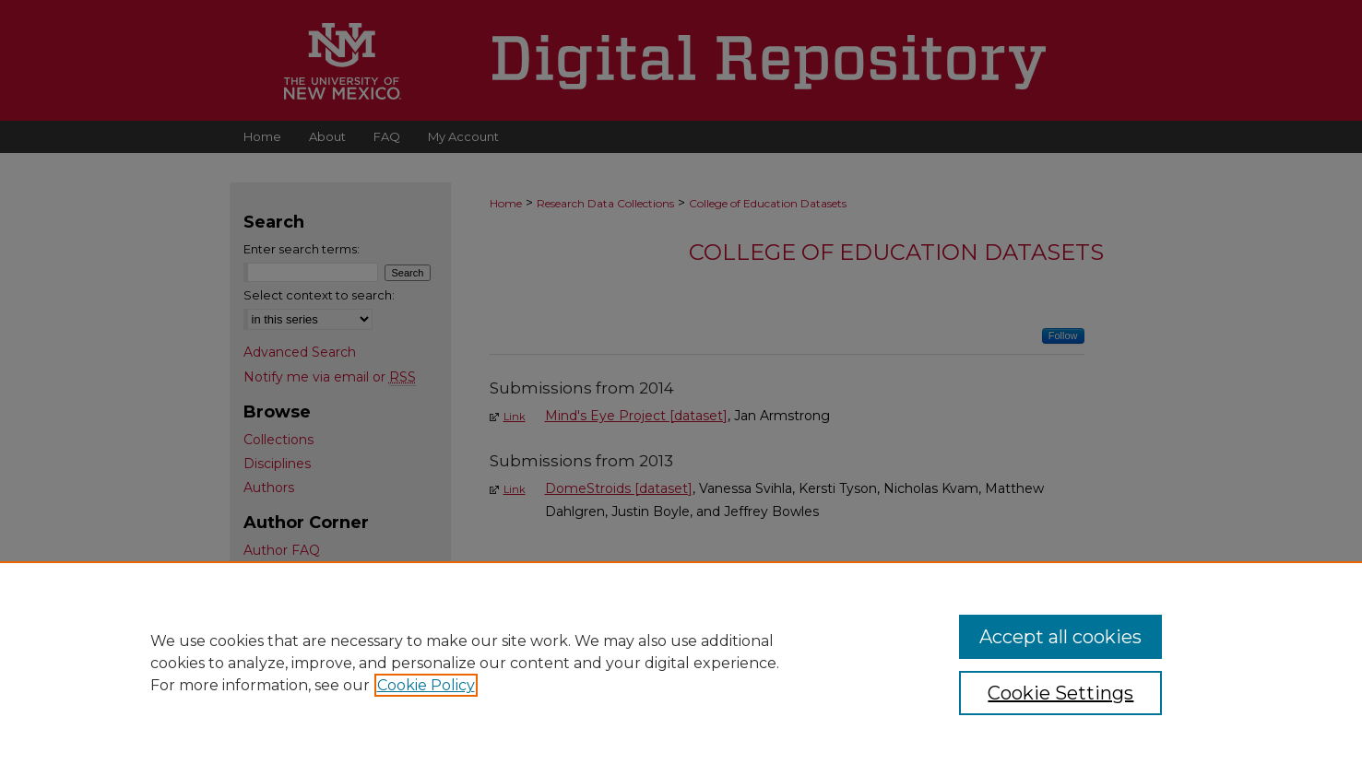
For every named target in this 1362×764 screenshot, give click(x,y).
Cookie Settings (1060, 693)
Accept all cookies (1060, 637)
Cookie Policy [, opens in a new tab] (426, 685)
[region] (681, 662)
